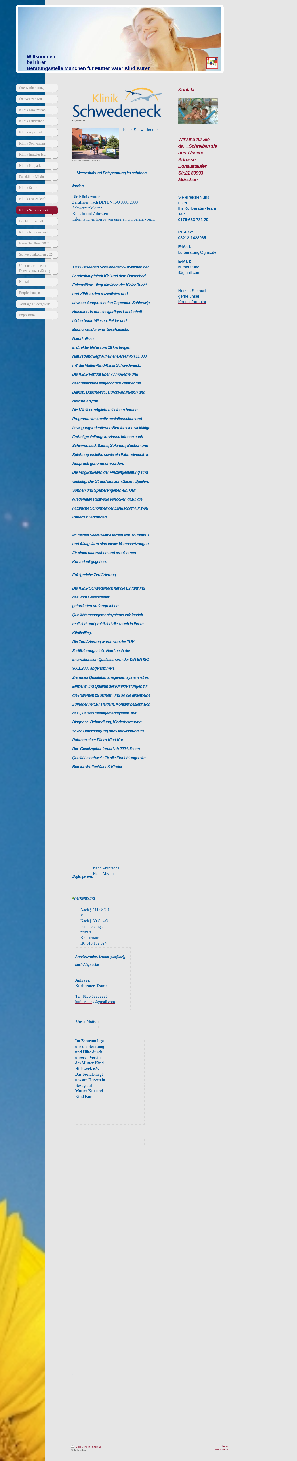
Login (225, 1446)
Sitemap (96, 1446)
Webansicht (221, 1449)
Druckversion (81, 1446)
